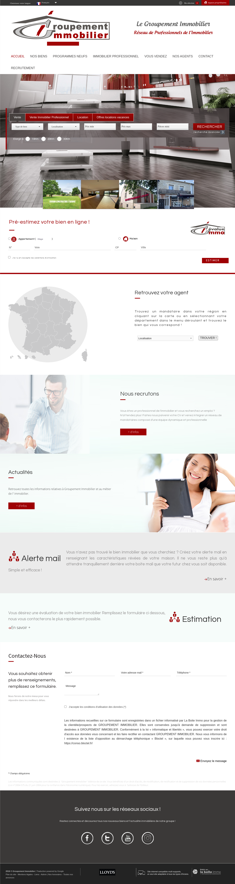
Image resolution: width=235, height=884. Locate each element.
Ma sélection (189, 3)
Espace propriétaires (216, 2)
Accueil (17, 56)
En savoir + (217, 579)
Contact (205, 56)
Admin (44, 874)
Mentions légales (25, 874)
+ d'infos (133, 432)
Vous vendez (155, 56)
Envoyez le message (211, 761)
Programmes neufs (70, 56)
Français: (46, 2)
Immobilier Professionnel (116, 56)
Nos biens (38, 56)
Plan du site (11, 874)
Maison (130, 239)
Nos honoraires (55, 874)
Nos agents (183, 56)
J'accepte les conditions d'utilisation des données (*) (97, 706)
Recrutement (23, 68)
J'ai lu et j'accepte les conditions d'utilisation (33, 258)
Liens (36, 874)
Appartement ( (22, 239)
